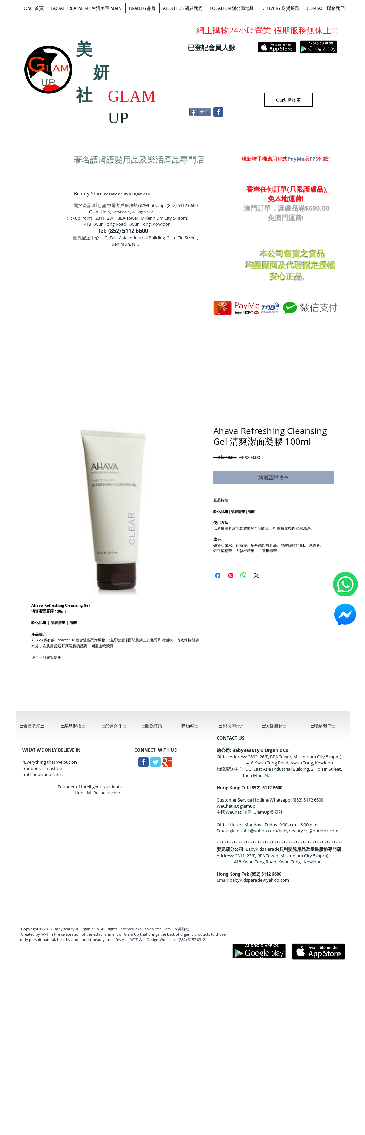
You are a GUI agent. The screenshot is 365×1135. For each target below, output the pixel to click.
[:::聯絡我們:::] (328, 726)
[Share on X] (256, 575)
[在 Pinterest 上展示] (231, 575)
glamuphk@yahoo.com (253, 831)
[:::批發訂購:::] (159, 726)
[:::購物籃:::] (194, 726)
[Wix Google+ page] (167, 762)
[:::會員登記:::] (37, 726)
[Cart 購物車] (288, 100)
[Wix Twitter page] (155, 762)
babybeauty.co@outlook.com (308, 831)
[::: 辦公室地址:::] (240, 726)
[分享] (200, 112)
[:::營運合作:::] (119, 726)
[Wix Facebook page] (218, 112)
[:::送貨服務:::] (279, 726)
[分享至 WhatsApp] (243, 575)
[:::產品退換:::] (78, 726)
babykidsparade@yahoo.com (259, 880)
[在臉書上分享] (218, 575)
